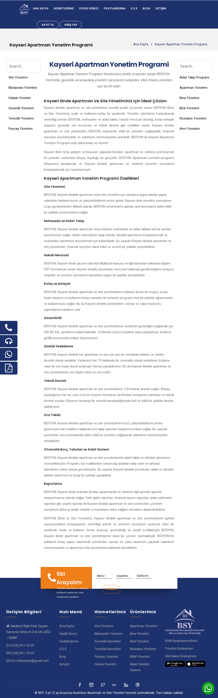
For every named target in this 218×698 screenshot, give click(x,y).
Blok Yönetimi (189, 108)
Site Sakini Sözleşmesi (180, 656)
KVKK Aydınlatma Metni (181, 641)
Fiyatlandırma (115, 8)
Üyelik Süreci (89, 8)
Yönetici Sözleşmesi (179, 648)
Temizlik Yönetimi (21, 118)
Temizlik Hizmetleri (108, 649)
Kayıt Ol (48, 25)
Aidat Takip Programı (194, 77)
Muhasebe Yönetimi (23, 88)
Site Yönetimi (18, 77)
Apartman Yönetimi (193, 88)
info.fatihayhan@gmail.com (29, 660)
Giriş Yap (70, 25)
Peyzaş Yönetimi (21, 129)
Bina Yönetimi (189, 98)
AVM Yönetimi (140, 656)
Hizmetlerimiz (64, 8)
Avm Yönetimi (190, 129)
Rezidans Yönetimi (193, 118)
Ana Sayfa (40, 8)
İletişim (161, 8)
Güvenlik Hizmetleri (108, 641)
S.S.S (134, 8)
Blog (146, 8)
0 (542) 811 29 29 (22, 645)
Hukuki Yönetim (20, 98)
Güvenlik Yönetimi (21, 108)
